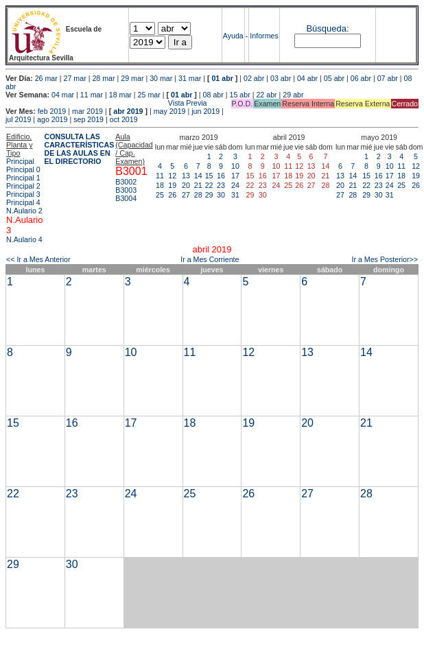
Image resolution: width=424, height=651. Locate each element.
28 (198, 195)
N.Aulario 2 (24, 210)
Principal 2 (23, 186)
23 (221, 185)
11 (160, 175)
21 (198, 185)
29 (209, 195)
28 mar (103, 78)
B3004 (126, 198)
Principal (20, 161)
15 (209, 175)
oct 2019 (124, 119)
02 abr (254, 78)
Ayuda (233, 36)
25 (160, 195)
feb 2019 (52, 111)
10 (235, 166)
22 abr (266, 95)
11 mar (91, 95)
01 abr (222, 78)
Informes (264, 36)
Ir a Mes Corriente (209, 259)
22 (209, 185)
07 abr (387, 78)
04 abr (307, 78)
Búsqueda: (327, 28)
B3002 (126, 182)
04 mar (62, 95)
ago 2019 (52, 119)
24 (235, 185)
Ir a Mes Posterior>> (384, 259)
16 (221, 175)
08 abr (213, 95)
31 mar (189, 78)
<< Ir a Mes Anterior (38, 259)
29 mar (132, 78)
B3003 (126, 190)
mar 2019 (87, 111)
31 (235, 195)
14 (198, 175)
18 (160, 185)
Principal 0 (23, 169)
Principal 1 (23, 178)
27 (186, 195)
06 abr (361, 78)
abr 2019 (128, 111)
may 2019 (170, 111)
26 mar (46, 78)
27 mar (75, 78)
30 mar (161, 78)
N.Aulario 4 (24, 239)
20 (186, 185)
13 (186, 175)
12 (172, 175)
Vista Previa (106, 103)
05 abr (334, 78)
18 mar (120, 95)
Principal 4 (23, 202)
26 (172, 195)
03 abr (280, 78)
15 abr (240, 95)
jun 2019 (205, 111)
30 (221, 195)
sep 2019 (88, 119)
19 (172, 185)
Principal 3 (23, 194)
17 (235, 175)
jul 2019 (18, 119)
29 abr (293, 95)
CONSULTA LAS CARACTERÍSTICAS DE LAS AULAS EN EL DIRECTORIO (79, 148)
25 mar (149, 95)
